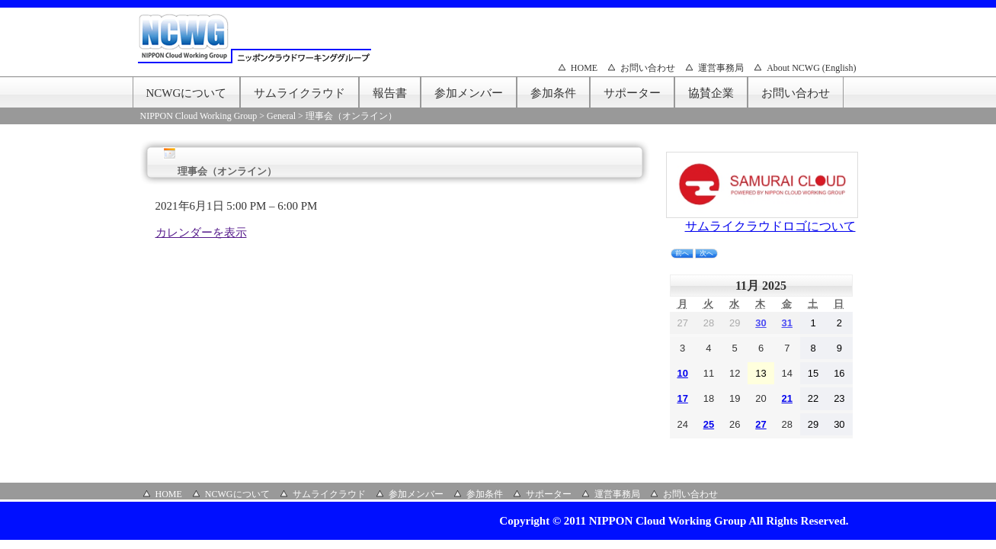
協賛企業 (711, 93)
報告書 (390, 93)
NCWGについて (186, 93)
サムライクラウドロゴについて (770, 226)
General (281, 116)
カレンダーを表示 (201, 232)
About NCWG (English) (811, 67)
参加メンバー (468, 93)
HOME (584, 67)
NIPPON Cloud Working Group (199, 116)
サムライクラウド (299, 93)
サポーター (632, 93)
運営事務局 (721, 67)
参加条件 (553, 93)
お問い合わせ (647, 67)
